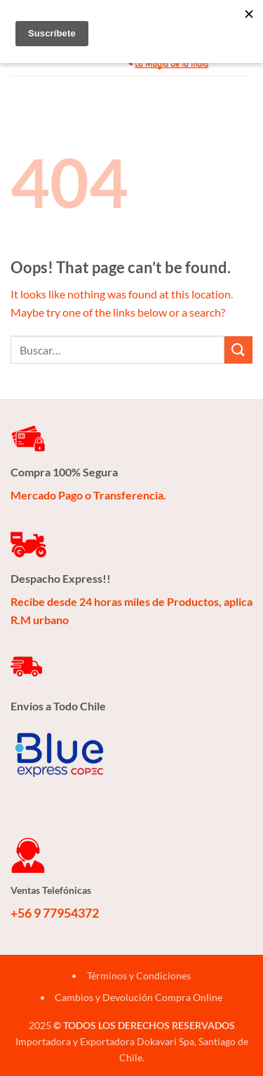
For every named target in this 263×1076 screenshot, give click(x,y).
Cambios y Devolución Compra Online (138, 997)
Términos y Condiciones (139, 975)
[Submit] (238, 350)
